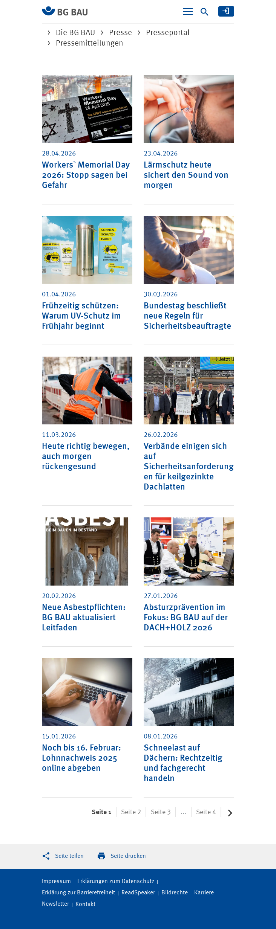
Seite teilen (69, 856)
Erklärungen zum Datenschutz (115, 882)
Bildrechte (174, 893)
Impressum (56, 882)
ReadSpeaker (138, 893)
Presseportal (168, 33)
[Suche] (205, 12)
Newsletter (55, 904)
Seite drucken (128, 856)
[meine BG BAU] (226, 11)
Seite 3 (161, 812)
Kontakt (85, 905)
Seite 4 (206, 812)
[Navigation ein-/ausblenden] (188, 11)
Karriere (204, 893)
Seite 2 (131, 812)
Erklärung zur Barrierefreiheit (78, 893)
